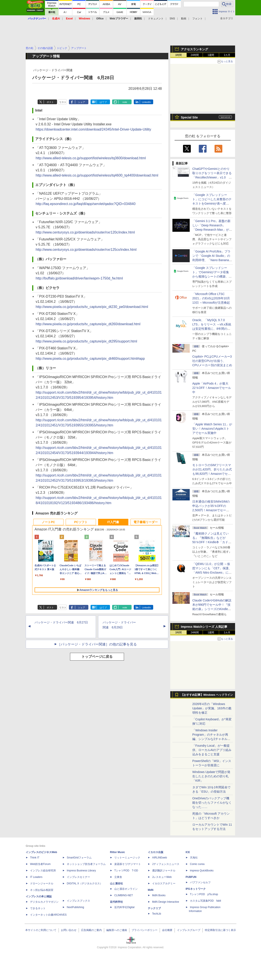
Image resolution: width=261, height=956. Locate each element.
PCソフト (80, 522)
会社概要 (167, 930)
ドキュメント (156, 18)
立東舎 (118, 877)
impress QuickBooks (201, 870)
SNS (172, 18)
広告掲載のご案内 (91, 930)
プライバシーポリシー (145, 930)
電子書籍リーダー (146, 522)
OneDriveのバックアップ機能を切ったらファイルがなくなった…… (212, 803)
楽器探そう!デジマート (127, 864)
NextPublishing (75, 907)
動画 (183, 18)
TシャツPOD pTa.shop (204, 894)
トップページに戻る (97, 656)
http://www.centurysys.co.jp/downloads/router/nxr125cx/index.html (86, 249)
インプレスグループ (188, 930)
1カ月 (227, 55)
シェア (81, 102)
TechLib (156, 913)
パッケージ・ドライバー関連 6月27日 (61, 622)
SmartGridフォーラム (79, 857)
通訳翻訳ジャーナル (163, 870)
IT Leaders (36, 877)
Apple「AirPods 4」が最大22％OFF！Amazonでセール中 (211, 388)
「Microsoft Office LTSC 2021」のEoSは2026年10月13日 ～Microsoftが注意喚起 (211, 298)
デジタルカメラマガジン (44, 901)
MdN (150, 889)
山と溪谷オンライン (126, 888)
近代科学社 (116, 901)
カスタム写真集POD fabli (205, 900)
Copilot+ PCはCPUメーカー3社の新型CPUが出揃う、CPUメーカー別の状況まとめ (212, 361)
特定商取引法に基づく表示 (220, 930)
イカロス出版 (155, 852)
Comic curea (197, 864)
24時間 (195, 55)
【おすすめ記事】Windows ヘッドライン (207, 694)
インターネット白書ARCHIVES (48, 914)
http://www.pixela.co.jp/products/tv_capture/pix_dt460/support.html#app (90, 358)
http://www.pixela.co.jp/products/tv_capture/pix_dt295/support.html (86, 341)
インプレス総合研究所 (43, 870)
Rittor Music (117, 852)
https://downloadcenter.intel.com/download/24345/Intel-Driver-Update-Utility (93, 129)
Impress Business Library (81, 870)
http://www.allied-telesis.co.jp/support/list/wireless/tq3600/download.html (91, 158)
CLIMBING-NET (123, 895)
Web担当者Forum (40, 864)
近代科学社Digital (124, 907)
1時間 (178, 55)
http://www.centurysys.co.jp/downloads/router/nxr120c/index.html (85, 232)
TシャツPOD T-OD (126, 870)
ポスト (50, 102)
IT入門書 (113, 522)
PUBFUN (191, 877)
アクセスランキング (194, 49)
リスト (62, 102)
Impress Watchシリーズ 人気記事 (204, 626)
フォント (197, 18)
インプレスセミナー (78, 877)
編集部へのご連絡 (116, 930)
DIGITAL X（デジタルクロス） (84, 883)
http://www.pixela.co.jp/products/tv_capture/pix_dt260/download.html (88, 324)
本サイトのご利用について (40, 930)
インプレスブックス (78, 900)
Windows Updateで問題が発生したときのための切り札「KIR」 (211, 776)
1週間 (211, 55)
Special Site (189, 117)
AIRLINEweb (159, 857)
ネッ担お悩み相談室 (41, 889)
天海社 (194, 857)
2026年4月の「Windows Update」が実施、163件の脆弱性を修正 (211, 708)
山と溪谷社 (116, 883)
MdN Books (159, 895)
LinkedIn (146, 102)
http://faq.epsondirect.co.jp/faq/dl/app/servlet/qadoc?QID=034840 (85, 204)
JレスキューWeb (162, 877)
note (125, 102)
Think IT (34, 857)
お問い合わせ (68, 930)
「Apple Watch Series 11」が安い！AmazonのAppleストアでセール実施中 (212, 429)
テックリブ (154, 908)
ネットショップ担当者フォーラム (86, 864)
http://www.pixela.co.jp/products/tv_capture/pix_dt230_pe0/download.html (92, 307)
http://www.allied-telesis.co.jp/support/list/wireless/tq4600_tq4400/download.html (97, 175)
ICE (188, 852)
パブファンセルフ (200, 882)
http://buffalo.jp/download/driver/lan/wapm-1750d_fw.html (79, 278)
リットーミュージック (127, 857)
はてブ (103, 102)
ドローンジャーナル (41, 883)
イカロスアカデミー (163, 883)
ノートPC (48, 522)
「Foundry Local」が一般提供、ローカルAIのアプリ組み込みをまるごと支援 (211, 750)
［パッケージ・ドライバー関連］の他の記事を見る (97, 644)
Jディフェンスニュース (165, 864)
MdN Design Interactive (165, 901)
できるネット (38, 908)
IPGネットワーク (196, 888)
